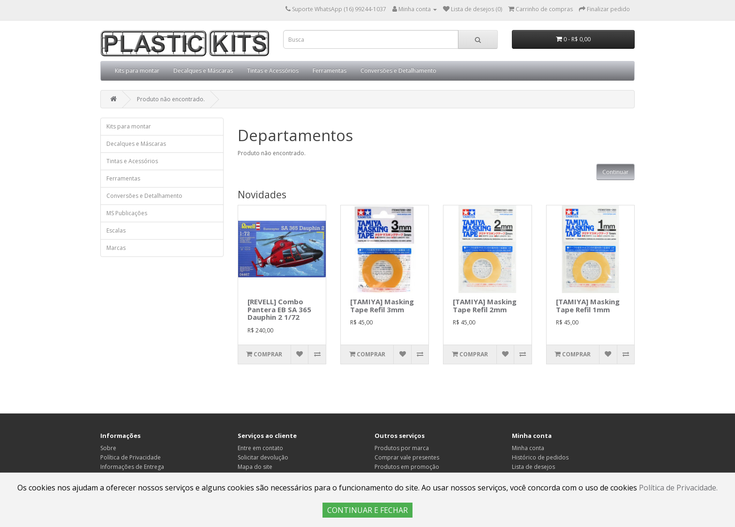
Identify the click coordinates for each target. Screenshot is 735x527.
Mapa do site (255, 467)
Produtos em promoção (407, 467)
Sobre (108, 448)
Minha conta (528, 448)
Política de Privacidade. (678, 487)
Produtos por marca (402, 448)
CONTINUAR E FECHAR (367, 510)
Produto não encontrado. (171, 99)
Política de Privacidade (130, 457)
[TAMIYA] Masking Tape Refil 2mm (485, 305)
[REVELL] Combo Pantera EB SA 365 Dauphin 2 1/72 (279, 309)
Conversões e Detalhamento (398, 71)
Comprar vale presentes (407, 457)
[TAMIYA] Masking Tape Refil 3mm (382, 305)
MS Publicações (126, 213)
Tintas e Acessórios (273, 71)
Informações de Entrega (132, 467)
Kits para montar (137, 71)
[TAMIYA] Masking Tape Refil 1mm (588, 305)
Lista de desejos (533, 467)
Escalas (116, 230)
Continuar (615, 172)
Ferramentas (329, 71)
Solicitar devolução (263, 457)
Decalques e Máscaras (203, 71)
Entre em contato (260, 448)
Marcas (116, 248)
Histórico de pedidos (540, 457)
